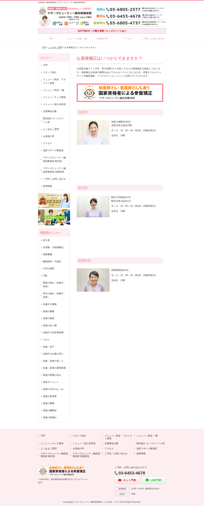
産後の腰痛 (48, 403)
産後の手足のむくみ (53, 389)
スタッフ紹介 (50, 72)
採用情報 (47, 186)
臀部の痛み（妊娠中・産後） (54, 285)
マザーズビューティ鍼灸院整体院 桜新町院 (54, 170)
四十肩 (46, 240)
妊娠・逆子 (48, 347)
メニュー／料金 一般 (76, 38)
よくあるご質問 (55, 47)
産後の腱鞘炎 (50, 410)
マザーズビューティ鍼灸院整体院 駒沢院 (54, 159)
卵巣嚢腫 (47, 254)
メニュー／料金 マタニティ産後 (54, 81)
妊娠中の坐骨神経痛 (53, 332)
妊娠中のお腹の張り (53, 354)
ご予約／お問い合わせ (153, 38)
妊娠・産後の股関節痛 (54, 368)
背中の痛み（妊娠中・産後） (54, 295)
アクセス (127, 38)
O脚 (45, 275)
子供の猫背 (48, 268)
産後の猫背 (48, 318)
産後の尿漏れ (50, 417)
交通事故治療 (50, 111)
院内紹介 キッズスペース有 (53, 120)
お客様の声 (102, 38)
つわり (46, 339)
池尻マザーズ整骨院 (53, 150)
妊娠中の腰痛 (50, 304)
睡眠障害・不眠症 (52, 261)
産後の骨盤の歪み (52, 375)
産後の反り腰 (50, 325)
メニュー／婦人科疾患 (54, 104)
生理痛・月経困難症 (53, 247)
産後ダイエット (51, 382)
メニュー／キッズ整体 (54, 97)
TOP (50, 38)
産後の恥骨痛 (50, 396)
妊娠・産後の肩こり (53, 361)
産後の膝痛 (48, 311)
